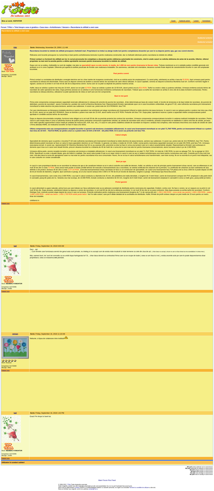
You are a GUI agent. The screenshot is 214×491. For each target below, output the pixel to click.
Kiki (15, 47)
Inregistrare (206, 21)
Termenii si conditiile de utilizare (139, 487)
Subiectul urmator (204, 42)
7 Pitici (69, 484)
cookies (77, 487)
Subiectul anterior (205, 38)
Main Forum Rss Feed (107, 480)
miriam (15, 334)
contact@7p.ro (93, 489)
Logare (196, 21)
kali (15, 246)
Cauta (173, 21)
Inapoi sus (5, 203)
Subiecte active (184, 21)
